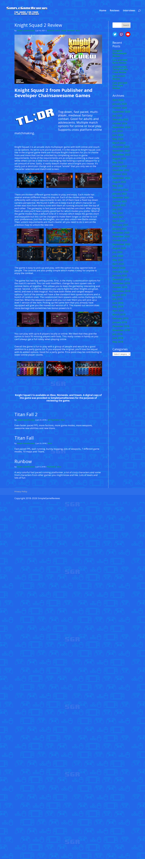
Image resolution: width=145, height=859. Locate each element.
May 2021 (118, 213)
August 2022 (119, 181)
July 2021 (118, 209)
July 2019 (118, 298)
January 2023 (120, 166)
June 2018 (118, 337)
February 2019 (120, 318)
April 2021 (118, 216)
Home (102, 10)
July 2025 (118, 115)
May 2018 (118, 341)
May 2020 (118, 259)
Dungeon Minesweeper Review (120, 53)
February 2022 (120, 189)
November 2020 (121, 236)
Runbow (23, 461)
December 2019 (121, 279)
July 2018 (118, 334)
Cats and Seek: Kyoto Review (120, 61)
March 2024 (119, 142)
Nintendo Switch (53, 30)
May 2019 (118, 306)
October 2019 (120, 287)
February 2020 (120, 271)
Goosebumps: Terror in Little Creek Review (120, 69)
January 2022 (120, 193)
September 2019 (121, 291)
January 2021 (120, 228)
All (49, 420)
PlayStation (55, 420)
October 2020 (120, 240)
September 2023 (121, 154)
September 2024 (121, 127)
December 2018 (121, 326)
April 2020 (118, 263)
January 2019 (120, 322)
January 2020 (120, 275)
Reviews (114, 10)
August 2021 (119, 205)
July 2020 (118, 252)
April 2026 (118, 99)
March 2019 (119, 314)
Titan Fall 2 (26, 414)
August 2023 (119, 158)
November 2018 (121, 330)
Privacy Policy (20, 491)
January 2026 (120, 103)
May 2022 (118, 185)
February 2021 (120, 224)
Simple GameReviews (26, 30)
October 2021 (120, 201)
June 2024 (118, 135)
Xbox (78, 30)
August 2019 (119, 295)
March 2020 (119, 267)
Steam (63, 30)
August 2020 (119, 248)
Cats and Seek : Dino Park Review (120, 85)
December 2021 (121, 197)
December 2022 (121, 170)
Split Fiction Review (119, 77)
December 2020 (121, 232)
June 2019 (118, 302)
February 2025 (120, 119)
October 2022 (120, 174)
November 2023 (121, 150)
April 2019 (118, 310)
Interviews (129, 10)
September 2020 (121, 244)
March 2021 (119, 220)
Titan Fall (24, 438)
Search (126, 25)
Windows (71, 30)
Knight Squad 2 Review (38, 25)
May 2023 (118, 162)
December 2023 (121, 146)
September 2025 (121, 111)
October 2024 (120, 123)
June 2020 (118, 256)
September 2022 (121, 177)
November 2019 (121, 283)
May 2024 (118, 138)
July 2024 (118, 131)
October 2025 (120, 107)
